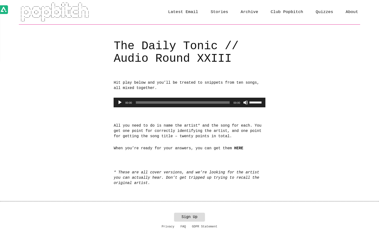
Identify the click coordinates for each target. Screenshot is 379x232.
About (352, 12)
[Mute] (245, 102)
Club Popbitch (287, 12)
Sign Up (189, 217)
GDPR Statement (204, 226)
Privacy (168, 226)
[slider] (183, 102)
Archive (249, 12)
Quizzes (324, 12)
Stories (219, 12)
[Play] (119, 102)
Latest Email (183, 12)
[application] (189, 102)
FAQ (183, 226)
